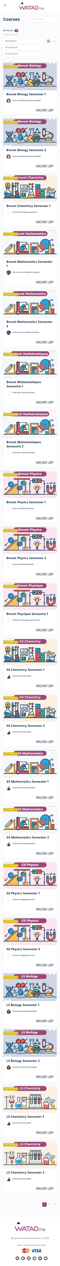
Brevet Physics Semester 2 (26, 558)
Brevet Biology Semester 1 (26, 95)
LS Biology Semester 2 (23, 1061)
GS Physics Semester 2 (23, 949)
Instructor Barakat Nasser (23, 509)
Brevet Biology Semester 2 (26, 150)
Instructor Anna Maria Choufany (25, 273)
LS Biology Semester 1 (22, 1005)
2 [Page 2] (50, 1203)
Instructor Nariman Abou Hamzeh (26, 101)
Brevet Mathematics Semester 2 (29, 324)
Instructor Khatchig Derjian (23, 788)
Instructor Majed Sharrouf (23, 900)
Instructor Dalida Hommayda (24, 1012)
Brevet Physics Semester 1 (26, 502)
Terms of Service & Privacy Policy (31, 1246)
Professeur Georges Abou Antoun (26, 620)
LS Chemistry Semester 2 (25, 1173)
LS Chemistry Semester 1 (25, 1117)
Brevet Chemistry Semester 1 (28, 206)
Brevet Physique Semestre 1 (27, 614)
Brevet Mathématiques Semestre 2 (23, 445)
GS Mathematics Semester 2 (27, 838)
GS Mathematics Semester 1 (27, 782)
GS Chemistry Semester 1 (25, 670)
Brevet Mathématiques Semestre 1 (23, 385)
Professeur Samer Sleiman (23, 393)
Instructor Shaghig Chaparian (24, 212)
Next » (54, 1204)
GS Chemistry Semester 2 (25, 726)
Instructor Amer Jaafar (21, 676)
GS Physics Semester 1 (23, 894)
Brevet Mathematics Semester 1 (29, 264)
